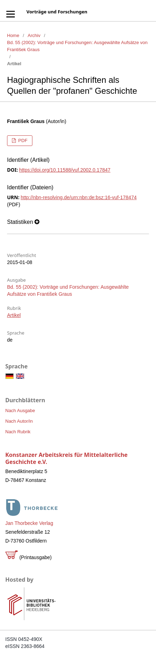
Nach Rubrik (18, 431)
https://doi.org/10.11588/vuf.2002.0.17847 (64, 170)
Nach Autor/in (19, 421)
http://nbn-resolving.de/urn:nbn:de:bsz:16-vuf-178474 (79, 197)
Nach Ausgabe (20, 410)
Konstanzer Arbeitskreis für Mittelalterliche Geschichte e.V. (66, 458)
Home (13, 35)
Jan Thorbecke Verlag (29, 523)
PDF (22, 140)
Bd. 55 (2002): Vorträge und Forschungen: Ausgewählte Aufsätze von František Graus (77, 46)
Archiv (34, 35)
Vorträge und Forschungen (56, 11)
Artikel (14, 315)
